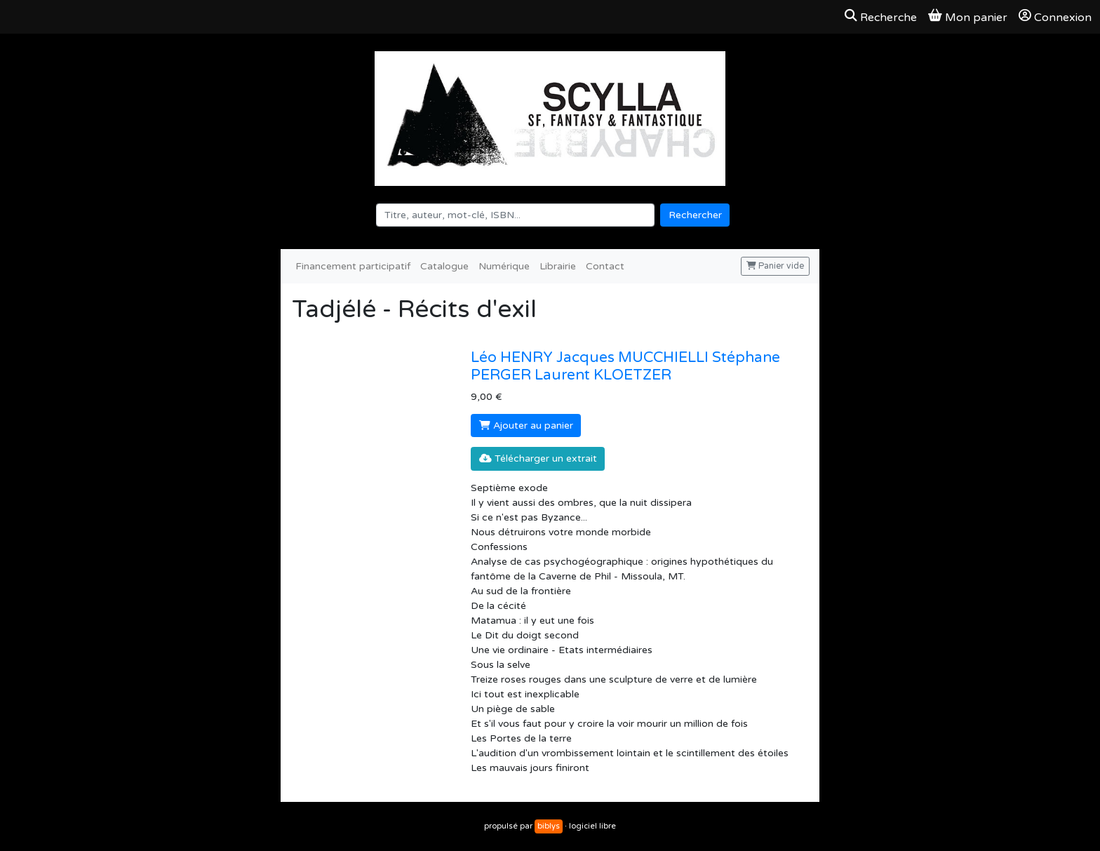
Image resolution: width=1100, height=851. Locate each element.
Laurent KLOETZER (603, 375)
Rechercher (695, 215)
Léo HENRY (513, 357)
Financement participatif (352, 266)
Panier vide (775, 266)
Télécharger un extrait (538, 458)
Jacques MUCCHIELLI (634, 357)
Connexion (1055, 17)
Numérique (504, 266)
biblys (548, 826)
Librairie (557, 266)
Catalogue (444, 266)
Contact (605, 266)
